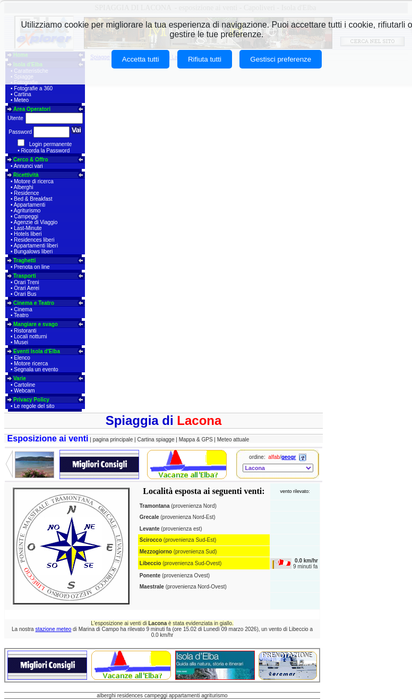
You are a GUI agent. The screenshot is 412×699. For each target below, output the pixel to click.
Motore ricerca (31, 363)
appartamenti (184, 695)
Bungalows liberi (33, 251)
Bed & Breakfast (33, 199)
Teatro (21, 315)
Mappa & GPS (196, 439)
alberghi (106, 695)
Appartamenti (29, 205)
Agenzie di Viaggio (36, 222)
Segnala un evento (36, 369)
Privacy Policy (31, 400)
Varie (19, 378)
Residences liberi (34, 240)
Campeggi (26, 216)
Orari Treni (26, 282)
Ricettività (26, 175)
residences (130, 695)
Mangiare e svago (35, 324)
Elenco (22, 358)
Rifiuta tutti (204, 59)
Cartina (22, 94)
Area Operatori (31, 109)
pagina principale (113, 439)
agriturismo (214, 695)
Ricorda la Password (45, 151)
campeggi (155, 695)
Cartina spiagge (156, 439)
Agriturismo (27, 211)
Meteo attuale (233, 439)
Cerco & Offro (30, 160)
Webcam (24, 391)
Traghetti (24, 260)
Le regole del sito (34, 406)
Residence (26, 193)
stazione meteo (53, 629)
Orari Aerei (26, 288)
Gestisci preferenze (280, 59)
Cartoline (24, 385)
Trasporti (24, 276)
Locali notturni (30, 336)
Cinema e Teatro (33, 303)
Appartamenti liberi (36, 246)
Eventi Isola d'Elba (36, 351)
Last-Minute (27, 228)
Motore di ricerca (33, 181)
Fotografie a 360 (33, 88)
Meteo (21, 100)
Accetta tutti (140, 59)
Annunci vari (28, 166)
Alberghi (23, 187)
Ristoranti (25, 331)
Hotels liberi (27, 234)
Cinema (23, 309)
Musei (21, 342)
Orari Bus (25, 294)
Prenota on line (31, 267)
